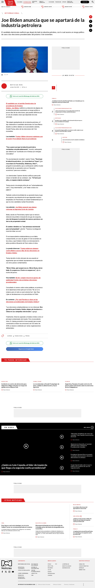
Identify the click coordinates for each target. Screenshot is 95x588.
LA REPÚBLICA (65, 564)
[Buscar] (93, 2)
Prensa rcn (21, 575)
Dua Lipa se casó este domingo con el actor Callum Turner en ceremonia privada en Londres (16, 526)
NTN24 (49, 564)
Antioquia (58, 118)
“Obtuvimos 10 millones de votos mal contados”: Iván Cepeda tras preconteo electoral (82, 435)
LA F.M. (49, 569)
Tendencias (58, 2)
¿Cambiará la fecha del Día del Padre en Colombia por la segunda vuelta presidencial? (68, 101)
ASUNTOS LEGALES (66, 566)
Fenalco (54, 98)
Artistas (65, 137)
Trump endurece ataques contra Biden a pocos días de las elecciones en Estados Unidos (22, 251)
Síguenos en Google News (24, 349)
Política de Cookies (57, 584)
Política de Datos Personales (44, 584)
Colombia (19, 2)
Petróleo (27, 336)
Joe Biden (9, 336)
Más (89, 427)
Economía (51, 2)
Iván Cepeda (76, 516)
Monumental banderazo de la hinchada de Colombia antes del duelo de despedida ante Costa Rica (50, 527)
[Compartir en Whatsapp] (90, 30)
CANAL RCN (84, 2)
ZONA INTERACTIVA (83, 566)
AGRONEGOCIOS (66, 568)
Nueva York (4, 381)
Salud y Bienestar (42, 2)
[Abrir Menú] (2, 2)
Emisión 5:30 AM (26, 7)
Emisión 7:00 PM (67, 7)
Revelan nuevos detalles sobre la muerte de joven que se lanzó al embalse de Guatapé (68, 121)
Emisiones (6, 6)
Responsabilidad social (24, 564)
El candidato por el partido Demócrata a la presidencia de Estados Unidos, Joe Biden (21, 106)
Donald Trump (37, 381)
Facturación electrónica (34, 565)
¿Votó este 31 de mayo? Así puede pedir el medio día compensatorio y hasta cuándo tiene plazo (67, 111)
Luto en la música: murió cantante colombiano (74, 139)
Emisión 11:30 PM (87, 7)
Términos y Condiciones (69, 584)
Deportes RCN (34, 2)
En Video (9, 427)
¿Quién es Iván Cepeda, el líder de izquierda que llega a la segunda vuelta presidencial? (24, 466)
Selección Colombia (41, 523)
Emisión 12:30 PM (46, 7)
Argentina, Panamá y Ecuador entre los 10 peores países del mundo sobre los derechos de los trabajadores (79, 385)
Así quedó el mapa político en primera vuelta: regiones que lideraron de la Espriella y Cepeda (69, 130)
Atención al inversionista (21, 578)
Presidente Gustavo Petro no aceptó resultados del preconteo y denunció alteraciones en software (81, 456)
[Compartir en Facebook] (90, 21)
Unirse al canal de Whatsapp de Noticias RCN (24, 96)
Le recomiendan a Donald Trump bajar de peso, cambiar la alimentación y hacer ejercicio (46, 385)
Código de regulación (24, 570)
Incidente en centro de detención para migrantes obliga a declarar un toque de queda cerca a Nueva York (14, 385)
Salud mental (77, 504)
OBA (32, 575)
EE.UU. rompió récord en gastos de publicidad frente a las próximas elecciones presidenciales (23, 280)
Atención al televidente (21, 568)
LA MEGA (50, 575)
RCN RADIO (50, 568)
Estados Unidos (19, 336)
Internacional (27, 2)
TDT (56, 564)
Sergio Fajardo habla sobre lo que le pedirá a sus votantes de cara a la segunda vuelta (81, 466)
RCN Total (50, 566)
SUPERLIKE (81, 568)
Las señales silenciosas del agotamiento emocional (80, 507)
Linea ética (34, 573)
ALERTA (49, 571)
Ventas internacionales (35, 571)
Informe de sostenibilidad (35, 568)
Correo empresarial (23, 573)
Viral (2, 523)
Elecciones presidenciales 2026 (63, 108)
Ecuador (67, 381)
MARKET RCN (82, 569)
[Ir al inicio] (10, 3)
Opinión (64, 2)
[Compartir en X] (90, 25)
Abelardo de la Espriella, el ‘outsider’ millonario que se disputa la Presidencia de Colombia (81, 445)
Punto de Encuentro (70, 2)
